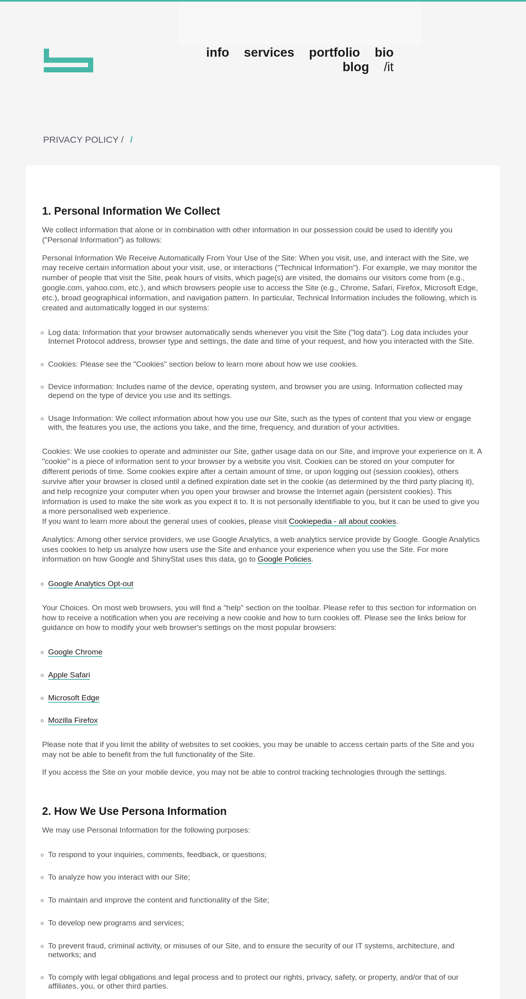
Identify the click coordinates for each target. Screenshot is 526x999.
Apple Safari (69, 705)
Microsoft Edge (74, 728)
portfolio (362, 90)
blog (440, 90)
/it (472, 90)
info (262, 90)
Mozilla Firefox (73, 751)
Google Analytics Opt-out (90, 614)
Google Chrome (75, 682)
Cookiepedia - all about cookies (342, 552)
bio (405, 90)
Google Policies (284, 590)
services (307, 90)
